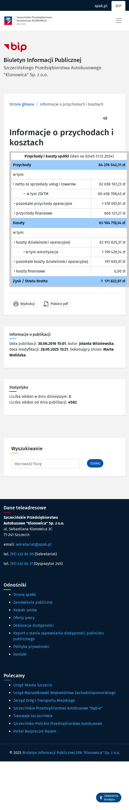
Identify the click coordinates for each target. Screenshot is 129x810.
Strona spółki (24, 594)
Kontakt (20, 654)
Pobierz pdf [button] (59, 304)
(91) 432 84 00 (22, 554)
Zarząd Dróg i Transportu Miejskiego (44, 700)
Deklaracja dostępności (33, 625)
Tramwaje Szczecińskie (33, 716)
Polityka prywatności (31, 646)
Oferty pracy (24, 617)
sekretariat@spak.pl (33, 544)
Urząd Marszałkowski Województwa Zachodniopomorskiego (64, 692)
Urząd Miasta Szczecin (32, 685)
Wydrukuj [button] (27, 304)
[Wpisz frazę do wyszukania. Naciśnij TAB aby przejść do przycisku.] (45, 463)
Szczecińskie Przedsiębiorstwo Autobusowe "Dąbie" (57, 708)
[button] (108, 797)
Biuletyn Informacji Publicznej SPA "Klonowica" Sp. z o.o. (71, 752)
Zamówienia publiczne (33, 602)
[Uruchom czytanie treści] (105, 118)
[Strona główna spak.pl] (28, 21)
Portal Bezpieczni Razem (34, 731)
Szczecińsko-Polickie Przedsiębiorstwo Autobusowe (57, 723)
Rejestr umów (25, 610)
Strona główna (21, 104)
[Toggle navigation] (118, 20)
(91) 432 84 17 (21, 563)
